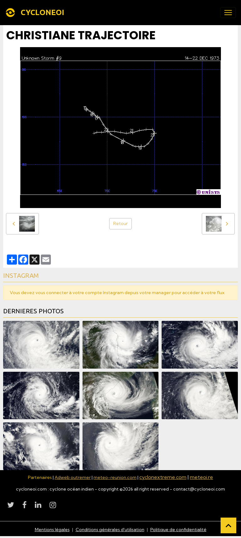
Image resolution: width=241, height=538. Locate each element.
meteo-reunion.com (115, 477)
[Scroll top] (228, 525)
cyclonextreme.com (162, 477)
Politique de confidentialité (178, 529)
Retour (120, 223)
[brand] (36, 12)
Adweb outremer (73, 477)
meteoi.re (201, 477)
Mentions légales (52, 529)
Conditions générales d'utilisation (110, 529)
